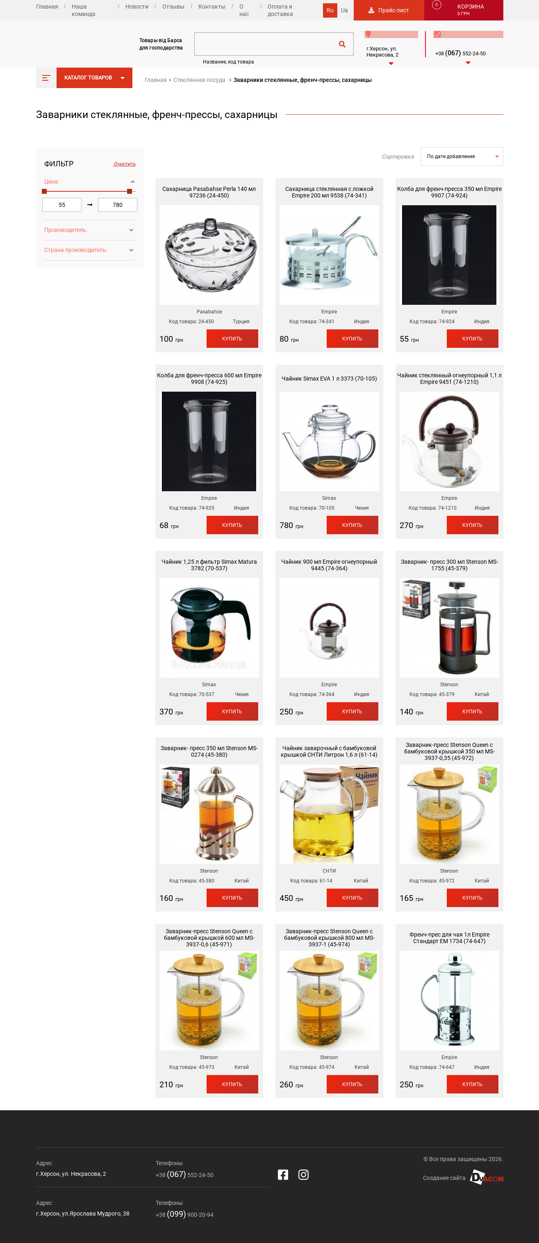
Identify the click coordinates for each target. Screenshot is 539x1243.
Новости (136, 6)
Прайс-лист (393, 10)
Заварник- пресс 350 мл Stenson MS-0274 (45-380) (209, 751)
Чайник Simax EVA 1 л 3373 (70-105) (329, 378)
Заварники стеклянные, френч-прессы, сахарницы (303, 80)
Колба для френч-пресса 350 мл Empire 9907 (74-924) (449, 192)
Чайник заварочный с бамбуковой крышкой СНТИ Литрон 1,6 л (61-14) (329, 751)
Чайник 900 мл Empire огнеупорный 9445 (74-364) (329, 565)
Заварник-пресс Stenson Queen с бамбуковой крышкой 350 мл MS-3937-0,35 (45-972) (449, 751)
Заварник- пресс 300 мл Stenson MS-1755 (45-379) (449, 565)
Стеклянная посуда (199, 80)
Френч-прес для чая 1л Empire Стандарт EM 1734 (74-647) (449, 937)
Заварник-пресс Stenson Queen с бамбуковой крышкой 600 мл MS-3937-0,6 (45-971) (209, 938)
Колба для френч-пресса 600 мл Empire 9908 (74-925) (209, 378)
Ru (330, 10)
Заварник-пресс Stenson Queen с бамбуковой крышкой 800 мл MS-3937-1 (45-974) (329, 938)
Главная (47, 6)
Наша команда (84, 10)
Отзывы (173, 6)
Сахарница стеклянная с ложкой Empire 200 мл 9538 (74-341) (329, 192)
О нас (244, 10)
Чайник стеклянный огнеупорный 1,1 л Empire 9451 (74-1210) (449, 378)
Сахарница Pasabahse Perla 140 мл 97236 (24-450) (209, 192)
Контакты (211, 6)
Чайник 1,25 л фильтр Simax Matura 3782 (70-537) (209, 565)
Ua (344, 10)
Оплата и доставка (280, 10)
